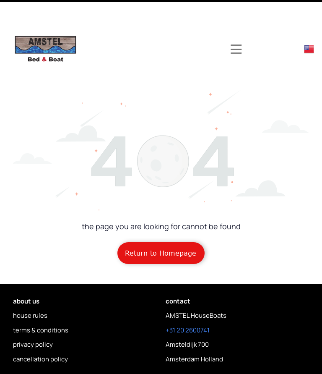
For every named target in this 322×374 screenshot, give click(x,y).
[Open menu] (236, 20)
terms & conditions (40, 301)
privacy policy (33, 315)
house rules (30, 286)
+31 (170, 301)
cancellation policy (40, 330)
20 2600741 (193, 301)
